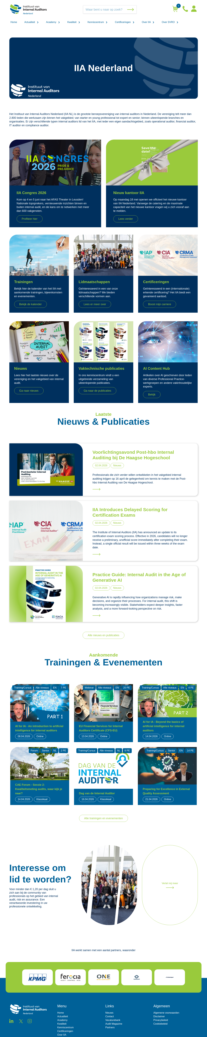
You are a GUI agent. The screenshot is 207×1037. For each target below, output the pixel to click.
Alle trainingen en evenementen (103, 818)
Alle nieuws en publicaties (103, 635)
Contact (109, 1016)
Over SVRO (170, 22)
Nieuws (109, 1012)
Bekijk (151, 394)
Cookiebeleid (160, 1023)
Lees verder (125, 218)
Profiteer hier (29, 218)
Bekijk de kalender (30, 304)
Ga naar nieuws (29, 390)
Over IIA (148, 22)
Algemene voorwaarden (166, 1012)
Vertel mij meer (170, 885)
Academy (53, 22)
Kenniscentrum (98, 22)
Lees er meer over (95, 304)
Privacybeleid (160, 1020)
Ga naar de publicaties (97, 390)
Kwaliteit (73, 22)
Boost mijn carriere (159, 304)
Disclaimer (159, 1016)
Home (14, 22)
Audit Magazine (113, 1023)
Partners (110, 1027)
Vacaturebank (112, 1020)
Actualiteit (31, 22)
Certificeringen (124, 22)
